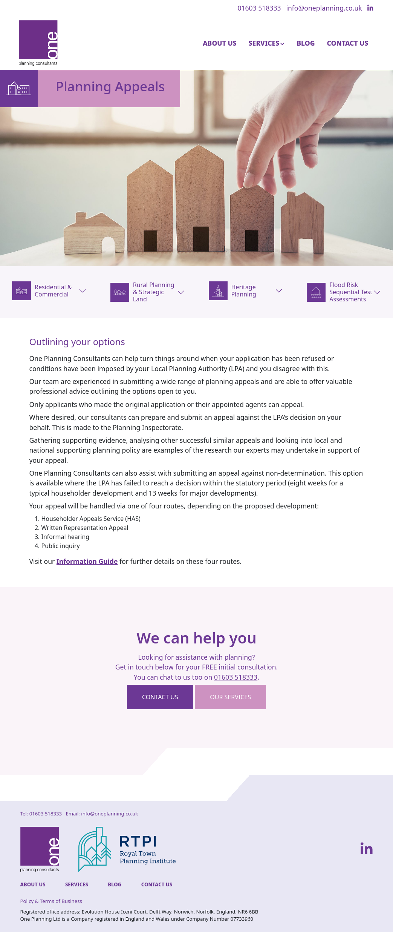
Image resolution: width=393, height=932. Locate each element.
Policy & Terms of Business (51, 901)
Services (76, 884)
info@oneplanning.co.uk (324, 7)
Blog (306, 43)
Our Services (230, 697)
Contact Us (348, 43)
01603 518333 (259, 7)
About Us (220, 43)
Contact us (160, 697)
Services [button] (264, 43)
